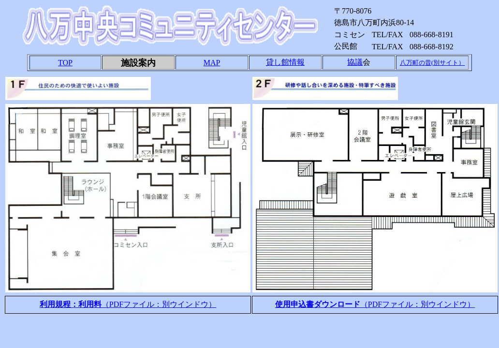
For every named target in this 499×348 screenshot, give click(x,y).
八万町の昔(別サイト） (432, 62)
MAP (212, 62)
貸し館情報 (285, 62)
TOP (65, 62)
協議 (355, 62)
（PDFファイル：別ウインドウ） (128, 304)
